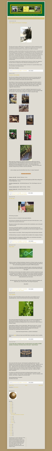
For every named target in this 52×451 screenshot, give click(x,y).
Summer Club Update (14, 75)
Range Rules (36, 16)
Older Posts (41, 385)
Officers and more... (30, 16)
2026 (11, 402)
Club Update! (12, 294)
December (13, 413)
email (15, 335)
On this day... (12, 198)
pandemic (25, 242)
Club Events (14, 194)
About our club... (13, 16)
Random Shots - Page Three (28, 18)
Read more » (11, 190)
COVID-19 (13, 242)
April (12, 419)
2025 (11, 404)
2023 (11, 407)
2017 (11, 427)
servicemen (29, 242)
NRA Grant (22, 194)
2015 (11, 430)
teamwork (25, 194)
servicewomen (34, 242)
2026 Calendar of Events (21, 16)
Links (40, 16)
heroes (16, 242)
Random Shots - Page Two (18, 18)
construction (18, 194)
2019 (11, 424)
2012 (11, 435)
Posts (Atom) (16, 387)
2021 (11, 410)
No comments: (25, 70)
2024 (11, 405)
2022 (11, 408)
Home (9, 16)
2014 (11, 432)
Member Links (36, 18)
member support (18, 290)
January (12, 422)
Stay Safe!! (11, 246)
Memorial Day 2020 (21, 242)
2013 (11, 433)
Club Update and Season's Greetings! (18, 22)
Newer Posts (11, 385)
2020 (11, 411)
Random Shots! (10, 18)
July (12, 416)
